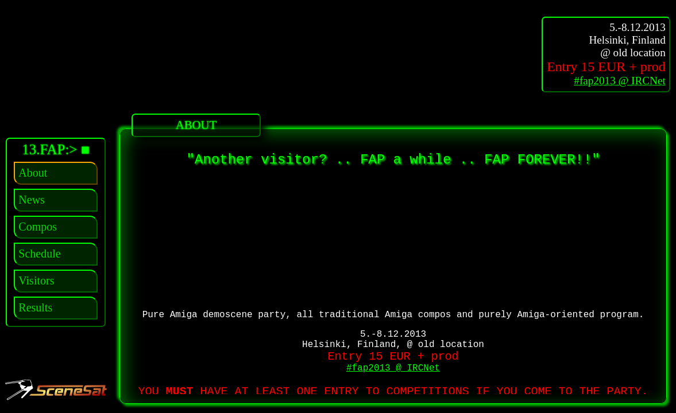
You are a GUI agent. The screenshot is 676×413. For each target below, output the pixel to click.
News (31, 199)
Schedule (39, 253)
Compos (37, 226)
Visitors (36, 280)
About (32, 172)
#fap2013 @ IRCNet (619, 81)
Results (35, 307)
